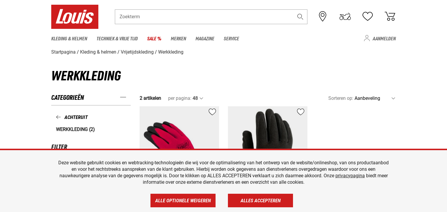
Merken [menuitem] (178, 38)
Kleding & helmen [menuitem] (69, 38)
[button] (300, 16)
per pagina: (179, 98)
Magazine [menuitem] (205, 38)
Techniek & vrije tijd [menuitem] (117, 38)
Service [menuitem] (231, 38)
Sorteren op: (340, 98)
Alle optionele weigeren (183, 200)
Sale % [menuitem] (154, 38)
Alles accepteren (261, 200)
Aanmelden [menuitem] (384, 38)
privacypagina (350, 175)
